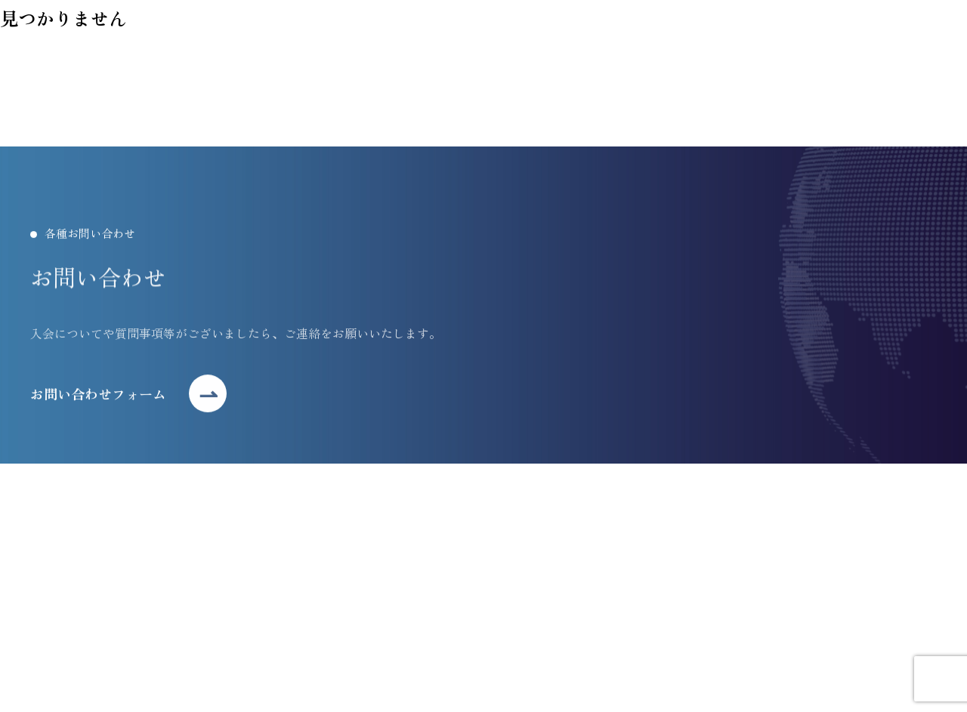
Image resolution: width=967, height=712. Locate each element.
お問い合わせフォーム (98, 396)
